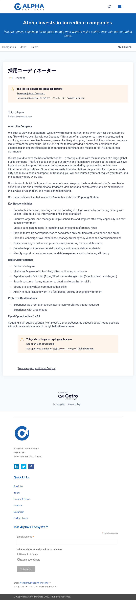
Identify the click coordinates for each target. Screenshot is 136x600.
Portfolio (18, 486)
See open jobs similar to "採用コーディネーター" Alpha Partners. (50, 98)
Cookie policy (74, 404)
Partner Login (21, 518)
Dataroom (19, 512)
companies (9, 47)
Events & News (22, 499)
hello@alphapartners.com (34, 582)
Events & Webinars (30, 559)
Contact (18, 505)
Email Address (25, 536)
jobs (25, 47)
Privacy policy (59, 404)
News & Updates (29, 554)
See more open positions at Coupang (37, 368)
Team (17, 492)
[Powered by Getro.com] (68, 396)
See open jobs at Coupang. (31, 93)
